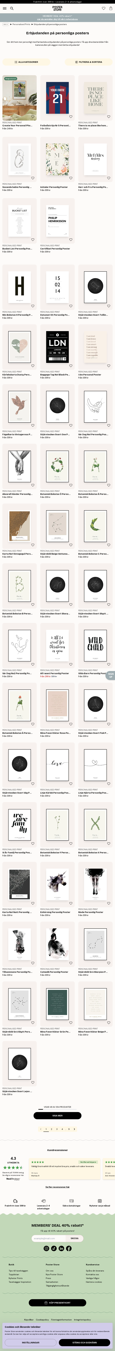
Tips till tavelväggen (18, 1270)
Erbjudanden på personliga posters (50, 24)
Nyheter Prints (16, 1278)
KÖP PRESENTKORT (57, 1302)
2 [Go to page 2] (51, 1129)
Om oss (49, 1270)
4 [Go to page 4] (62, 1129)
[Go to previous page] (40, 1129)
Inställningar (30, 1342)
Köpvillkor (29, 1319)
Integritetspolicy (82, 1319)
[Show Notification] (110, 675)
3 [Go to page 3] (57, 1129)
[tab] (103, 8)
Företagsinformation (61, 1319)
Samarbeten (52, 1282)
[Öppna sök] (11, 8)
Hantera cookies (94, 1282)
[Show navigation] (4, 8)
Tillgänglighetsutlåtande (57, 1285)
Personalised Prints (21, 24)
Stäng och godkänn (84, 1342)
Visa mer (57, 1115)
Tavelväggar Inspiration (20, 1282)
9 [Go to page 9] (69, 1129)
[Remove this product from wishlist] (33, 117)
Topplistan (14, 1274)
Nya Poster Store (54, 1274)
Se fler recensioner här (58, 1187)
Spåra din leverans (95, 1270)
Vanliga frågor (92, 1278)
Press (48, 1278)
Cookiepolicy (42, 1319)
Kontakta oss (92, 1274)
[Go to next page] (74, 1129)
